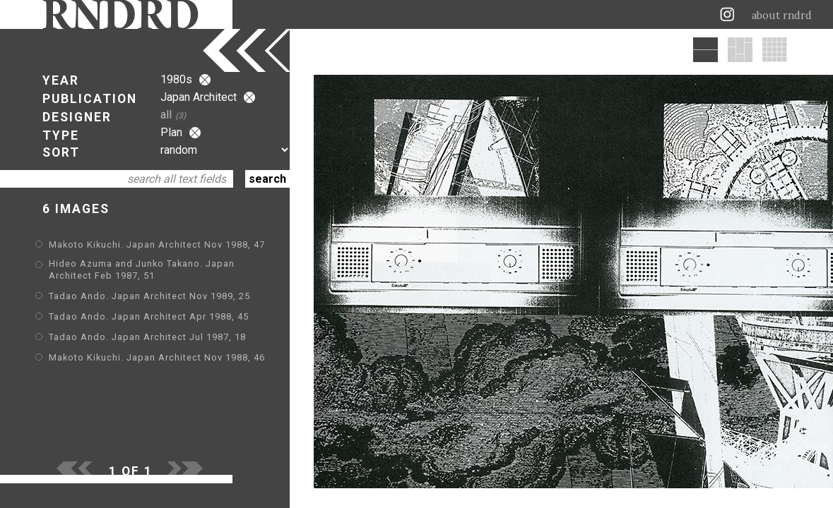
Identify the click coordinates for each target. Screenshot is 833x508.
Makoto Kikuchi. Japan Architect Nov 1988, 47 (157, 244)
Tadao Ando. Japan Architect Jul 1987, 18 (147, 337)
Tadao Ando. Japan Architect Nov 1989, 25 (149, 296)
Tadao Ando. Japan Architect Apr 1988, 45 (149, 316)
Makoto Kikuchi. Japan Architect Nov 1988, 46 (157, 357)
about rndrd (782, 15)
